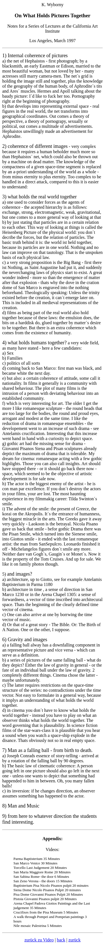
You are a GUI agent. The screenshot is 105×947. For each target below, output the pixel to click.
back (61, 940)
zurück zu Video (38, 940)
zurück (74, 940)
